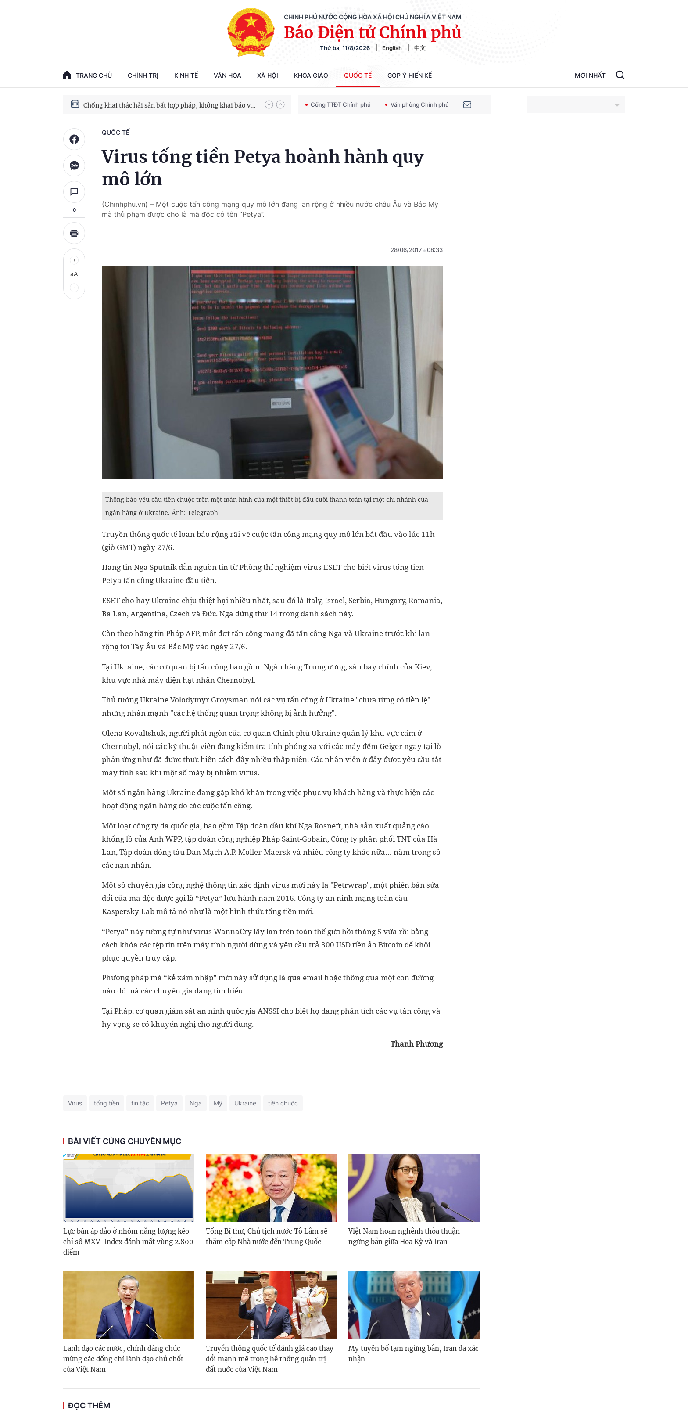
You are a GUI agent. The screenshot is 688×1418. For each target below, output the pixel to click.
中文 (420, 47)
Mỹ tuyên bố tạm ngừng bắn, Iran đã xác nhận (413, 1353)
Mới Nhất (590, 75)
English (392, 47)
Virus (75, 1103)
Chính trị (143, 75)
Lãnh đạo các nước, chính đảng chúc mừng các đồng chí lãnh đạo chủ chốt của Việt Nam (123, 1359)
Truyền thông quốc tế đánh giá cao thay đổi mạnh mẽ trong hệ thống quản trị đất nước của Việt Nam (269, 1359)
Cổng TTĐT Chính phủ (338, 104)
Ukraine (245, 1103)
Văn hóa (227, 75)
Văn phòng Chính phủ (417, 104)
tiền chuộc (283, 1103)
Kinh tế (186, 75)
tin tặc (140, 1103)
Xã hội (267, 75)
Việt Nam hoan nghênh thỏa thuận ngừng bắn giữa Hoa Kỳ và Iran (404, 1236)
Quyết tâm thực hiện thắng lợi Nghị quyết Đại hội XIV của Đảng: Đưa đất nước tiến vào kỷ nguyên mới (169, 104)
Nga (196, 1103)
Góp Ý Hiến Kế (409, 75)
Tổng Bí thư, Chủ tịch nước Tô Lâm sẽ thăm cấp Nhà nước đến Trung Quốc (266, 1236)
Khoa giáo (311, 75)
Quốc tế (358, 75)
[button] (269, 104)
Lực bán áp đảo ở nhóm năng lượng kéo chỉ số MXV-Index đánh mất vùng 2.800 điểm (128, 1241)
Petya (169, 1103)
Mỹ (218, 1103)
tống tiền (106, 1103)
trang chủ (87, 75)
